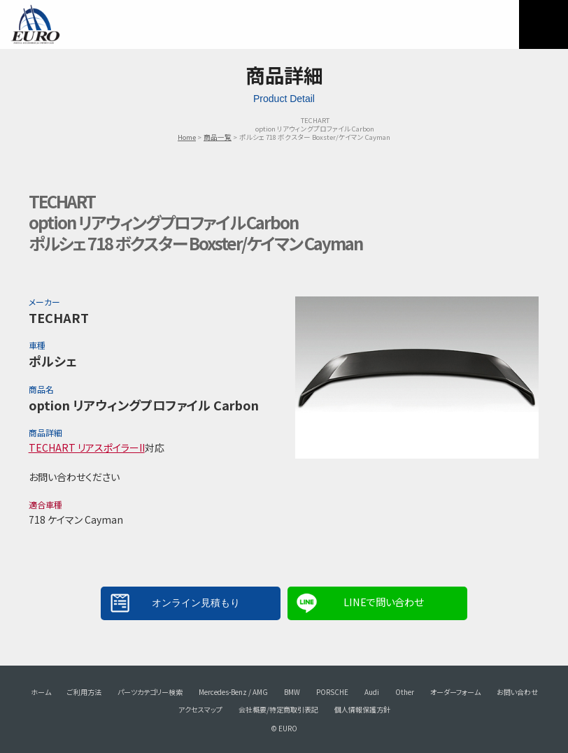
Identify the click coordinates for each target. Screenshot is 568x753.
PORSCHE (332, 692)
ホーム (41, 692)
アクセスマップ (200, 709)
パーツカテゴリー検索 (150, 692)
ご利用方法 (84, 692)
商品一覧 (218, 137)
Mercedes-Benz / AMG (233, 692)
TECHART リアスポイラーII (87, 447)
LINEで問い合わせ (383, 601)
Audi (371, 692)
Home (187, 137)
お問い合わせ (517, 692)
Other (404, 692)
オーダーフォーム (455, 692)
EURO (35, 24)
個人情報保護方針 (362, 709)
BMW (292, 692)
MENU (543, 24)
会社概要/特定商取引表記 (278, 709)
